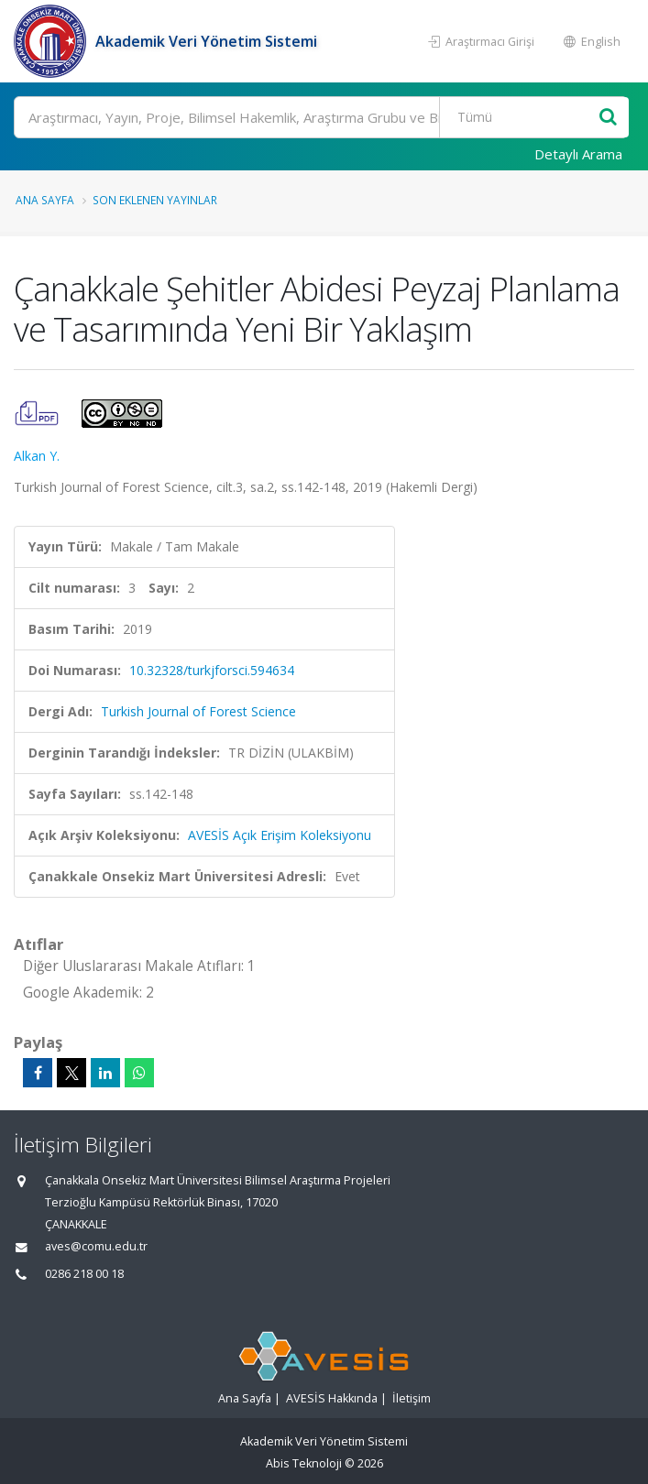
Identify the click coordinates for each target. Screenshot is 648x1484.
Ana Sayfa (45, 199)
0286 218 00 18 (84, 1274)
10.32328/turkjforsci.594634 (211, 670)
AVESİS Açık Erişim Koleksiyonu (279, 835)
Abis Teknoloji (304, 1463)
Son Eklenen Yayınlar (155, 199)
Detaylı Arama (578, 154)
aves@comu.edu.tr (96, 1246)
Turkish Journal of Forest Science (198, 711)
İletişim (411, 1398)
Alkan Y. (37, 455)
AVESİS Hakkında (332, 1398)
